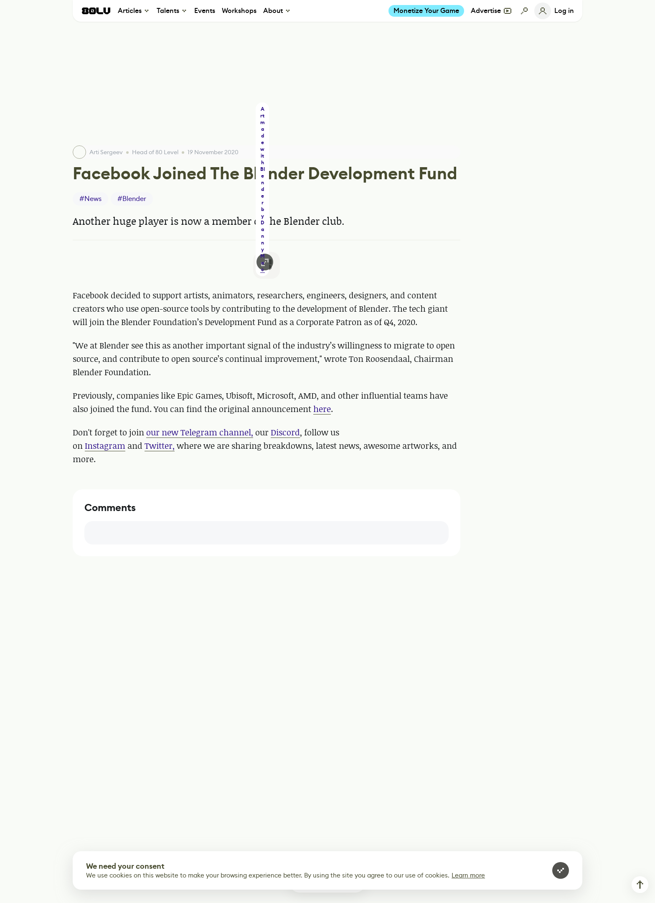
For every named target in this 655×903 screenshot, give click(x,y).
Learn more (468, 875)
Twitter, (160, 445)
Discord (285, 432)
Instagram (105, 445)
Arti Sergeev (106, 152)
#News (90, 198)
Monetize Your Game (426, 10)
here (322, 409)
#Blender (131, 198)
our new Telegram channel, (199, 432)
